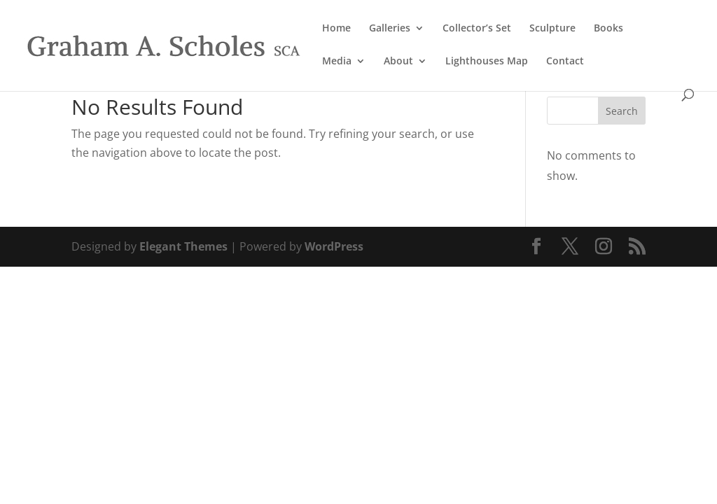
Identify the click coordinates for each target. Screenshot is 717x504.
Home (336, 28)
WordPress (334, 246)
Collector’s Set (477, 28)
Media (336, 61)
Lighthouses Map (486, 61)
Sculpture (552, 28)
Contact (565, 61)
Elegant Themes (183, 246)
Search (622, 111)
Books (608, 28)
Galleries (389, 28)
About (398, 61)
